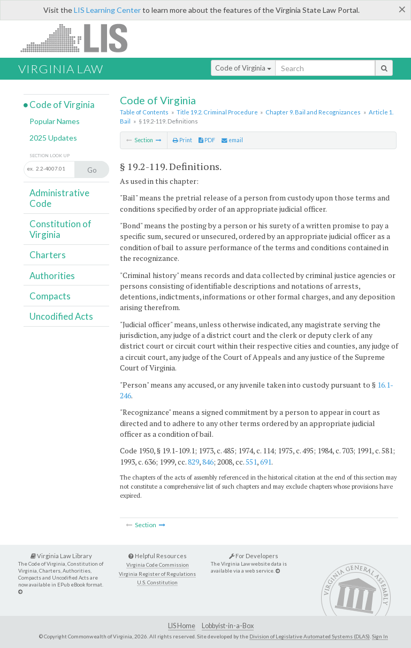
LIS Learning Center (107, 9)
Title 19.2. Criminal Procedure (217, 112)
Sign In (380, 636)
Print (182, 140)
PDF (207, 140)
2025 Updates (53, 137)
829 (193, 462)
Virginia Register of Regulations (157, 574)
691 (265, 462)
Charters (47, 254)
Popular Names (54, 121)
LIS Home (181, 626)
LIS (80, 37)
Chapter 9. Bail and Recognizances (313, 112)
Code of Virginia (243, 68)
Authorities (52, 275)
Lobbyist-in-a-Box (228, 626)
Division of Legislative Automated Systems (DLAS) (309, 636)
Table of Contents (144, 112)
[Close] (402, 9)
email (232, 140)
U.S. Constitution (157, 582)
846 (208, 462)
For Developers (253, 555)
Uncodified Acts (61, 316)
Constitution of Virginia (60, 229)
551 (251, 462)
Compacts (50, 296)
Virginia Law (60, 68)
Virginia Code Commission (157, 565)
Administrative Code (59, 198)
